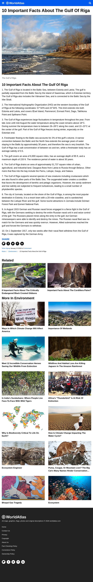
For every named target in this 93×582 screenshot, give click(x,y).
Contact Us (6, 531)
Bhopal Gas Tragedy (12, 503)
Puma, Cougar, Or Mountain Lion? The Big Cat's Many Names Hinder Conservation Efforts (69, 471)
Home (4, 527)
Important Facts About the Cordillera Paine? (69, 290)
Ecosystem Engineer (12, 468)
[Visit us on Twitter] (13, 562)
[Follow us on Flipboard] (3, 562)
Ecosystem (53, 503)
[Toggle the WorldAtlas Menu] (3, 3)
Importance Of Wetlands (60, 328)
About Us (5, 542)
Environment (27, 248)
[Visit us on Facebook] (8, 562)
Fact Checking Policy (9, 546)
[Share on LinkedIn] (22, 243)
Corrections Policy (8, 550)
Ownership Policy (8, 554)
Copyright (5, 538)
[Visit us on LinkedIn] (23, 562)
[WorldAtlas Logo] (16, 3)
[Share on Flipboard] (3, 243)
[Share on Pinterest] (17, 243)
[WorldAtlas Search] (90, 3)
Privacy (4, 535)
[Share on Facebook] (8, 243)
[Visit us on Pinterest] (18, 562)
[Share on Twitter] (13, 243)
